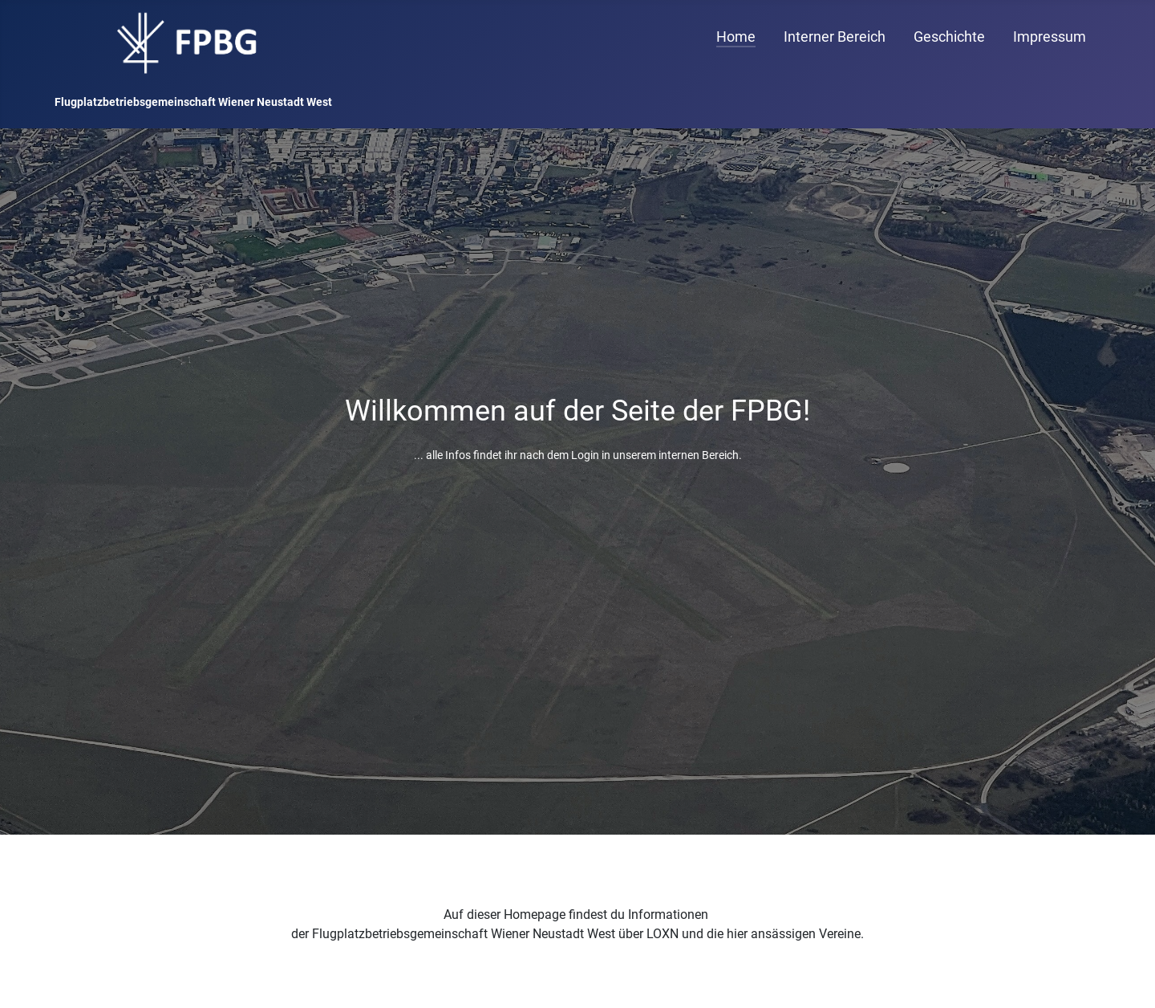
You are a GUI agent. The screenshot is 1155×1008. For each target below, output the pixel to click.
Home (736, 37)
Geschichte (949, 37)
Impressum (1049, 37)
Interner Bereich (835, 37)
